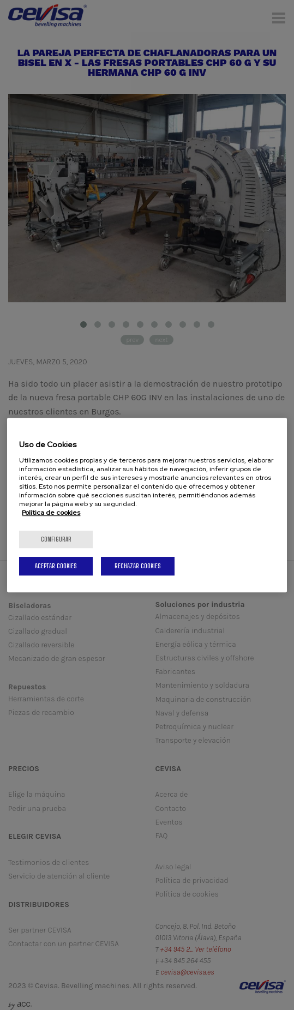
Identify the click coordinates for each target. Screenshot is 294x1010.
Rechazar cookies (138, 566)
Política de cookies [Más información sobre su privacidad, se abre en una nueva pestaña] (51, 512)
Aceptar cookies (56, 566)
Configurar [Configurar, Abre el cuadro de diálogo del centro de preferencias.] (56, 539)
